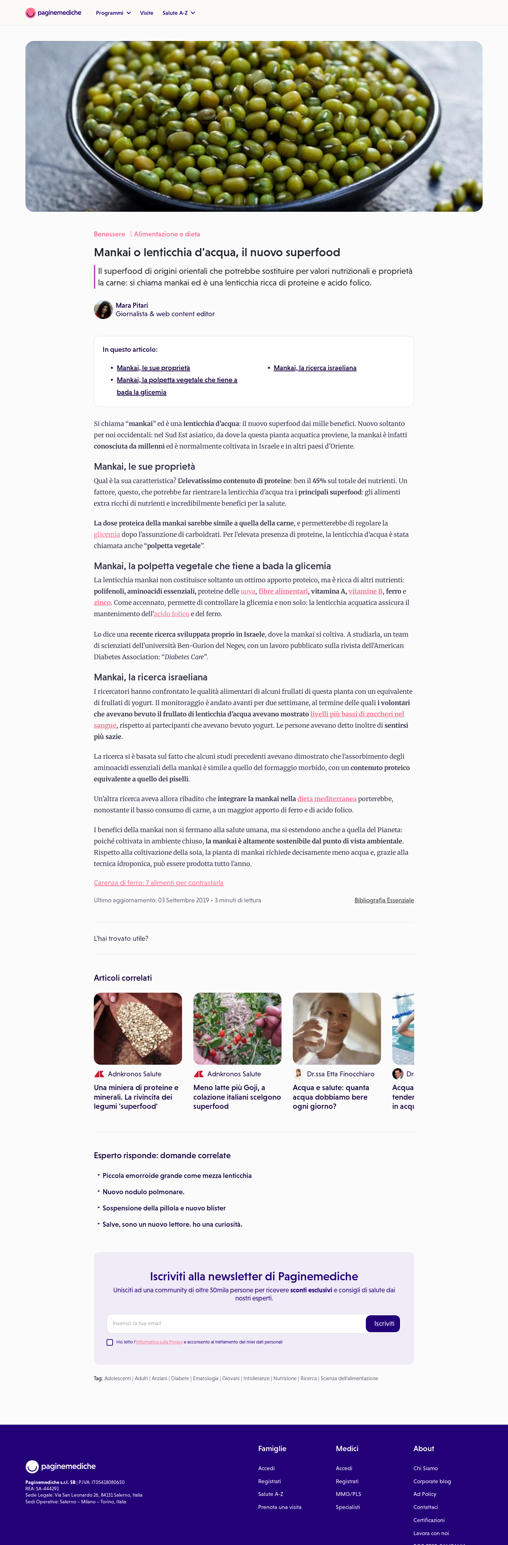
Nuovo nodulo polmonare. (144, 1192)
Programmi (113, 13)
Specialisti (348, 1507)
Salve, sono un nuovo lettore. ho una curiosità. (172, 1224)
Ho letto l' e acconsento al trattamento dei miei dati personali (199, 1342)
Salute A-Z (179, 13)
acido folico (171, 614)
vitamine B (366, 591)
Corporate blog (432, 1481)
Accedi (266, 1468)
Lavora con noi (431, 1533)
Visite (146, 13)
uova (248, 591)
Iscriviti (384, 1323)
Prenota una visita (280, 1507)
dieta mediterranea (327, 799)
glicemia (107, 534)
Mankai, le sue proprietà (153, 368)
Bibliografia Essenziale (384, 900)
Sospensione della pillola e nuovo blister (164, 1208)
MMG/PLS (348, 1494)
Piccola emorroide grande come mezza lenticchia (177, 1175)
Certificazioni (429, 1520)
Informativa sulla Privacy (159, 1342)
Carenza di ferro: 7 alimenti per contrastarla (159, 882)
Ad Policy (424, 1494)
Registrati (269, 1481)
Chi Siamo (425, 1468)
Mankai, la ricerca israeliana (315, 368)
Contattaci (425, 1507)
